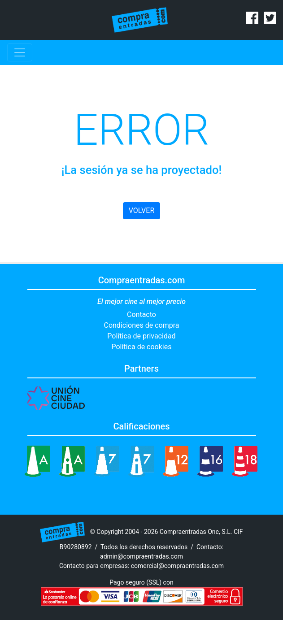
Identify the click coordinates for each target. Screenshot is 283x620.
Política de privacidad (141, 336)
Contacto (141, 314)
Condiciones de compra (141, 325)
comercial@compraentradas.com (177, 565)
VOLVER (141, 210)
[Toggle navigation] (19, 52)
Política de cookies (142, 347)
